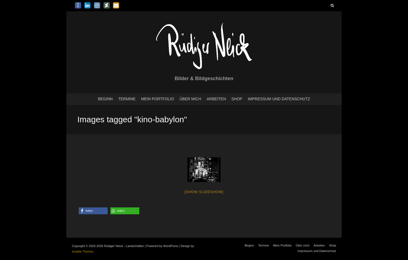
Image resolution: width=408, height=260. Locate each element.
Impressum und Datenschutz (279, 99)
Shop (237, 99)
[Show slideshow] (203, 192)
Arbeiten (216, 99)
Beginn (105, 99)
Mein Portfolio (157, 99)
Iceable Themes (82, 251)
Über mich (190, 99)
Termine (126, 99)
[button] (93, 210)
